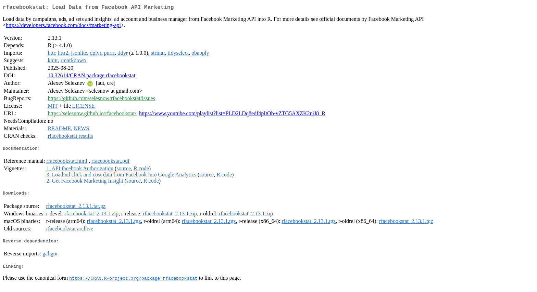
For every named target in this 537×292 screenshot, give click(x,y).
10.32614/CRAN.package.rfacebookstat (91, 77)
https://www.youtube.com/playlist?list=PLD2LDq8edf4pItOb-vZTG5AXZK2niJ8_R (232, 115)
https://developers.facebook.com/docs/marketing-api (63, 26)
